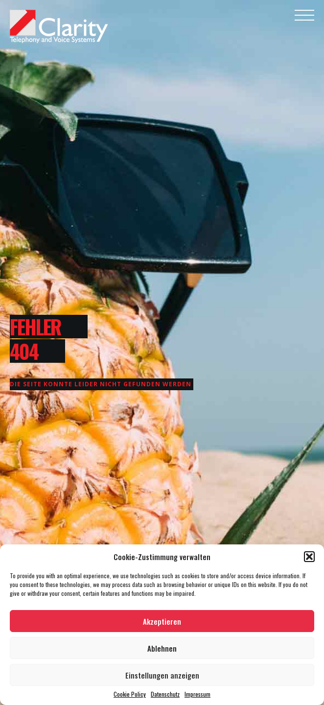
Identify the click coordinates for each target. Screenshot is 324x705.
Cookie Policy (130, 694)
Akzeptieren (162, 621)
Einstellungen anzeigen (162, 675)
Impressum (197, 694)
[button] (309, 557)
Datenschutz (165, 694)
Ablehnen (162, 648)
